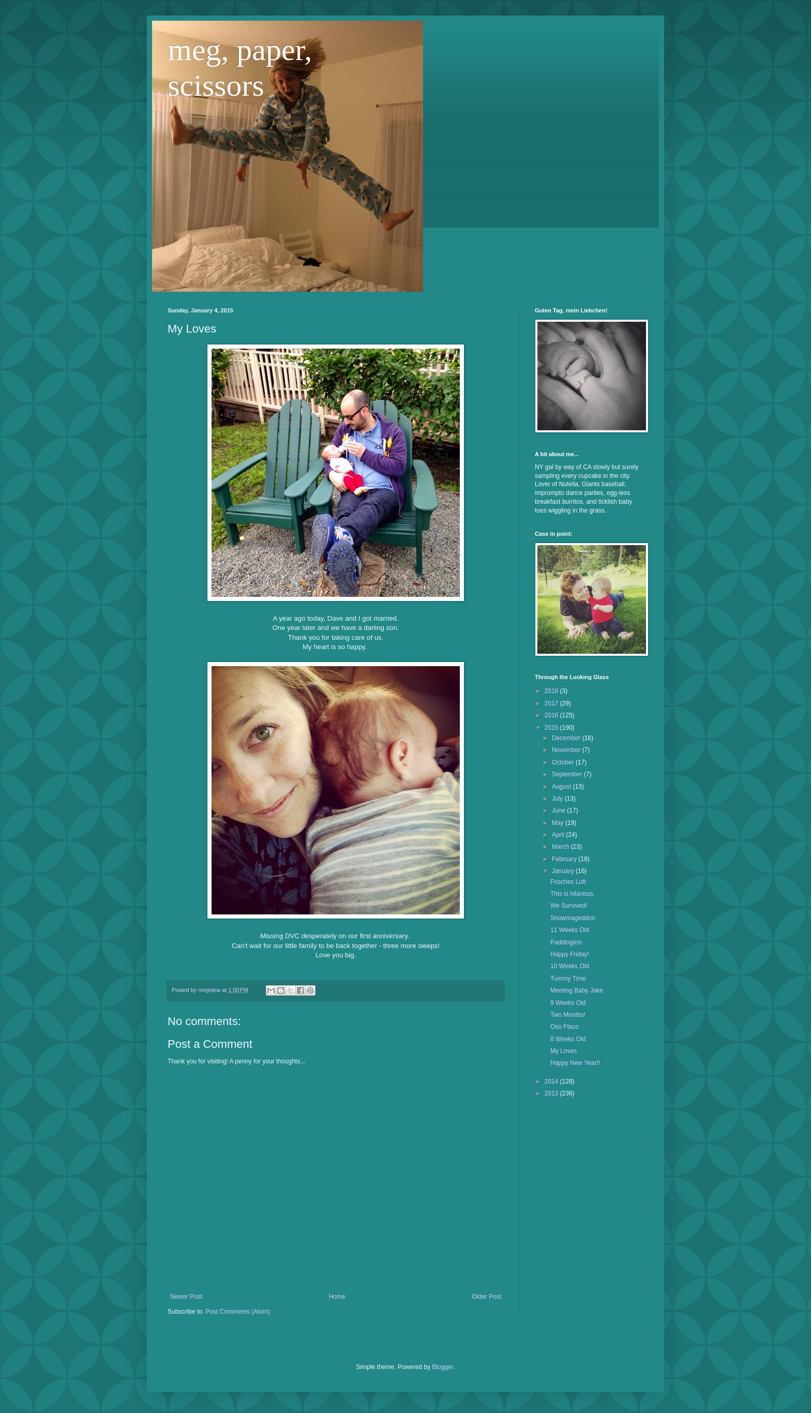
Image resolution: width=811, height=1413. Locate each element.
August (562, 786)
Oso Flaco (564, 1026)
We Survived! (568, 905)
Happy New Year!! (575, 1062)
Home (337, 1296)
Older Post (486, 1296)
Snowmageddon (572, 918)
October (564, 762)
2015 (552, 727)
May (558, 822)
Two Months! (567, 1014)
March (561, 846)
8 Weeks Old (567, 1039)
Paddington (566, 942)
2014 (552, 1081)
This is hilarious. (572, 893)
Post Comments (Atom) (237, 1311)
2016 (552, 715)
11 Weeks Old (569, 930)
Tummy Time (568, 978)
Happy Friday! (569, 954)
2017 (552, 703)
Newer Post (186, 1296)
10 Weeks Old (569, 966)
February (565, 859)
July (558, 798)
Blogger (442, 1367)
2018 (552, 691)
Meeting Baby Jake (576, 990)
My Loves (563, 1051)
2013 (552, 1093)
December (567, 738)
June (559, 810)
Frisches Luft (568, 881)
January (564, 871)
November (567, 750)
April (559, 834)
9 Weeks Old (567, 1002)
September (568, 774)
